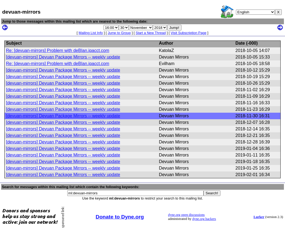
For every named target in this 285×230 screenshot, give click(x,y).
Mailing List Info (90, 33)
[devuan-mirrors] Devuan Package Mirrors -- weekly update (63, 57)
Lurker (258, 217)
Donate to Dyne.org (120, 217)
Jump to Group (119, 33)
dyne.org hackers (204, 219)
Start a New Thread (151, 33)
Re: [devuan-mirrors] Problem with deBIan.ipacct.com (57, 50)
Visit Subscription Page (188, 33)
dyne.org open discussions (186, 215)
